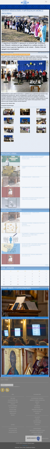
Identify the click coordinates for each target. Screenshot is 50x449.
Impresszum (25, 445)
